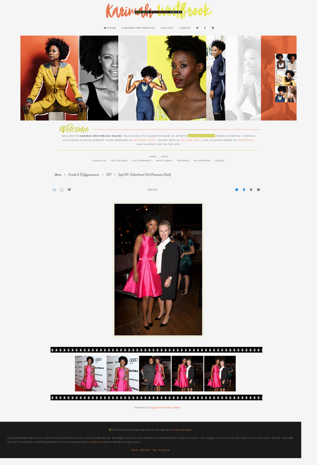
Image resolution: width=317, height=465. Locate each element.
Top (154, 449)
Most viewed (164, 160)
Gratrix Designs (182, 429)
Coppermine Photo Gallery (164, 407)
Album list (99, 160)
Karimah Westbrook (138, 27)
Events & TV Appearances (84, 175)
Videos (185, 27)
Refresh (145, 449)
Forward (164, 449)
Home (110, 27)
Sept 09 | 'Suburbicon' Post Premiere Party (144, 175)
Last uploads (119, 160)
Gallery (167, 27)
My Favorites (202, 160)
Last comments (141, 160)
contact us (96, 441)
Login (164, 156)
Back (135, 449)
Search (219, 160)
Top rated (183, 160)
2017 (108, 175)
